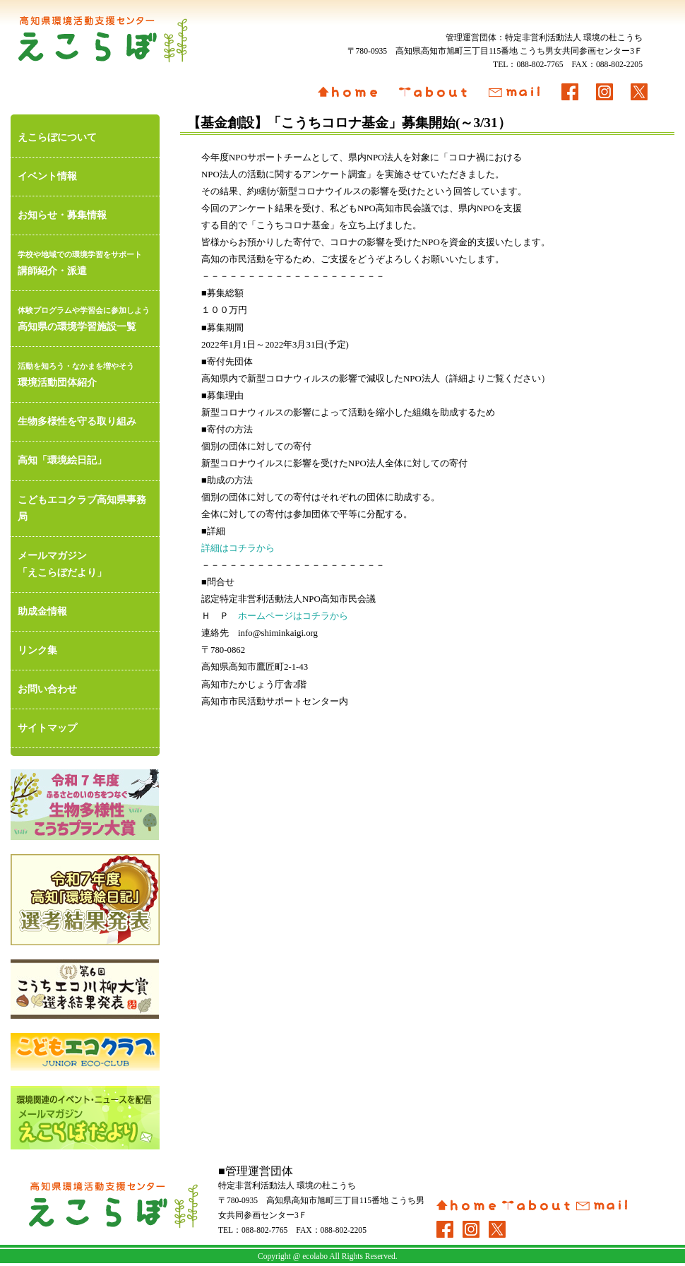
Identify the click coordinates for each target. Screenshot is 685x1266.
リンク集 (37, 650)
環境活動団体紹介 (85, 372)
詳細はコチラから (238, 548)
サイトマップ (47, 728)
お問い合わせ (47, 689)
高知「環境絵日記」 (62, 460)
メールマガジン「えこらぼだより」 (62, 564)
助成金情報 (42, 611)
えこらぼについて (57, 137)
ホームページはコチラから (293, 616)
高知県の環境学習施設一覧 (85, 317)
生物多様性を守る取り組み (77, 421)
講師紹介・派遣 (85, 261)
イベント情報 (47, 176)
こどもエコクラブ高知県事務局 (82, 508)
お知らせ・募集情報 (62, 215)
